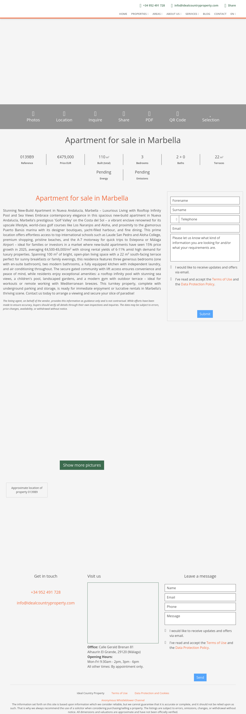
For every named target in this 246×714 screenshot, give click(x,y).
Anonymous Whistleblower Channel (123, 700)
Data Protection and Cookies (152, 693)
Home (123, 14)
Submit (205, 314)
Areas (156, 14)
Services (191, 14)
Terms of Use (222, 279)
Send (200, 677)
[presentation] (205, 299)
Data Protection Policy (197, 284)
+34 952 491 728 (46, 592)
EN (232, 14)
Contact (220, 14)
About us (173, 14)
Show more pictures (82, 465)
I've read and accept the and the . (205, 281)
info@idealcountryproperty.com (46, 603)
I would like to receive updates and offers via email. (204, 269)
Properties (139, 14)
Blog (206, 14)
